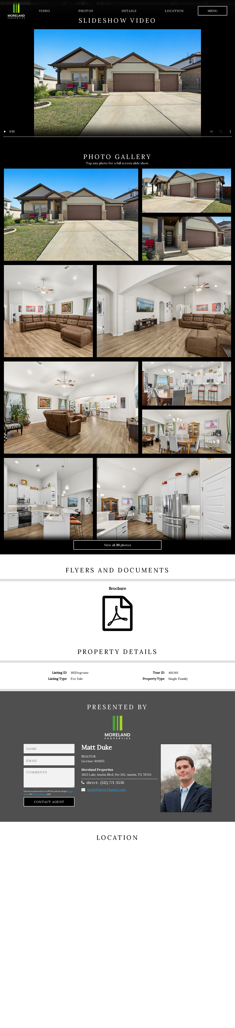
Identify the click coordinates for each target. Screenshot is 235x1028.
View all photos (117, 545)
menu (212, 10)
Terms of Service (39, 794)
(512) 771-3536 (112, 782)
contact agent (49, 801)
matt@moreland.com (106, 789)
